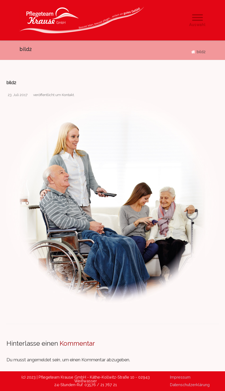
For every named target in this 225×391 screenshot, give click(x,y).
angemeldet (39, 359)
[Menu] (197, 19)
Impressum (180, 377)
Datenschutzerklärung (190, 384)
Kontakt (68, 95)
